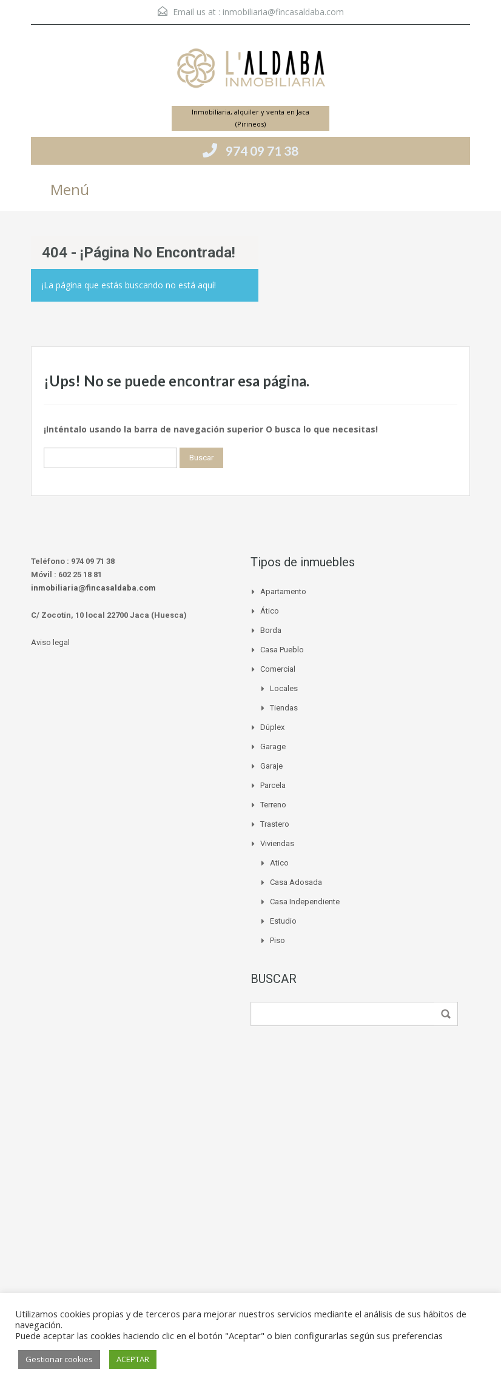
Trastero (274, 824)
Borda (270, 630)
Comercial (277, 669)
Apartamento (283, 591)
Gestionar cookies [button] (59, 1359)
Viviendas (277, 843)
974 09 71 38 (262, 150)
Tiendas (284, 707)
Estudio (283, 920)
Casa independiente (305, 901)
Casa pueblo (282, 649)
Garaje (271, 765)
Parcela (273, 785)
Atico (279, 862)
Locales (284, 688)
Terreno (273, 804)
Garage (273, 746)
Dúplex (272, 727)
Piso (277, 940)
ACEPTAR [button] (132, 1359)
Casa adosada (296, 882)
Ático (269, 610)
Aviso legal (50, 642)
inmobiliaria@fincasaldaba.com (283, 12)
